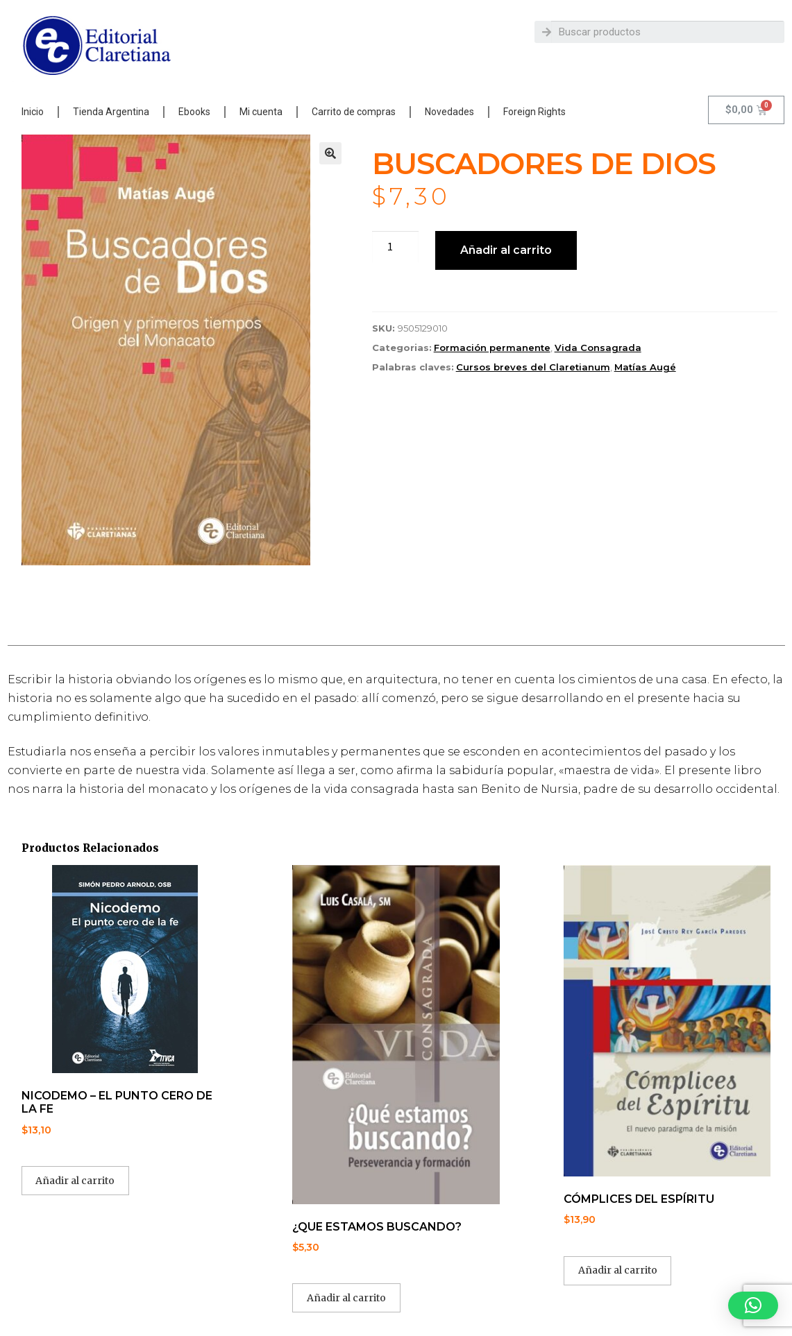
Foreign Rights (534, 111)
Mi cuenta (261, 111)
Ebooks (194, 111)
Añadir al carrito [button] (75, 1180)
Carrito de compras (354, 111)
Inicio (33, 111)
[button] (330, 153)
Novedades (449, 111)
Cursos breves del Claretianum (533, 366)
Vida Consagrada (598, 347)
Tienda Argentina (111, 111)
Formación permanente (492, 347)
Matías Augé (645, 366)
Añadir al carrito (506, 250)
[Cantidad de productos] (395, 247)
